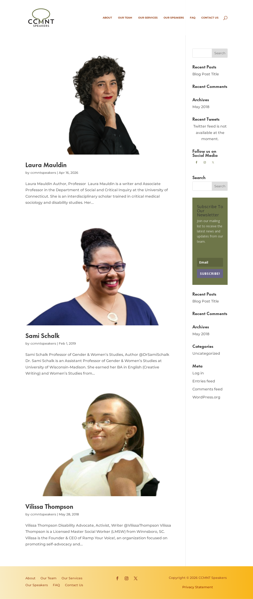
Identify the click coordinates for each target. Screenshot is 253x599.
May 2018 (200, 107)
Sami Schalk (42, 335)
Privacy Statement (197, 587)
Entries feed (203, 381)
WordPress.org (206, 397)
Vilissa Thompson (49, 506)
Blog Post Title (205, 74)
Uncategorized (206, 353)
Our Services (148, 17)
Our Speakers (174, 17)
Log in (198, 373)
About (107, 17)
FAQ (192, 17)
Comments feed (207, 389)
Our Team (125, 17)
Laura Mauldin (46, 164)
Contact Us (209, 17)
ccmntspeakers (43, 173)
